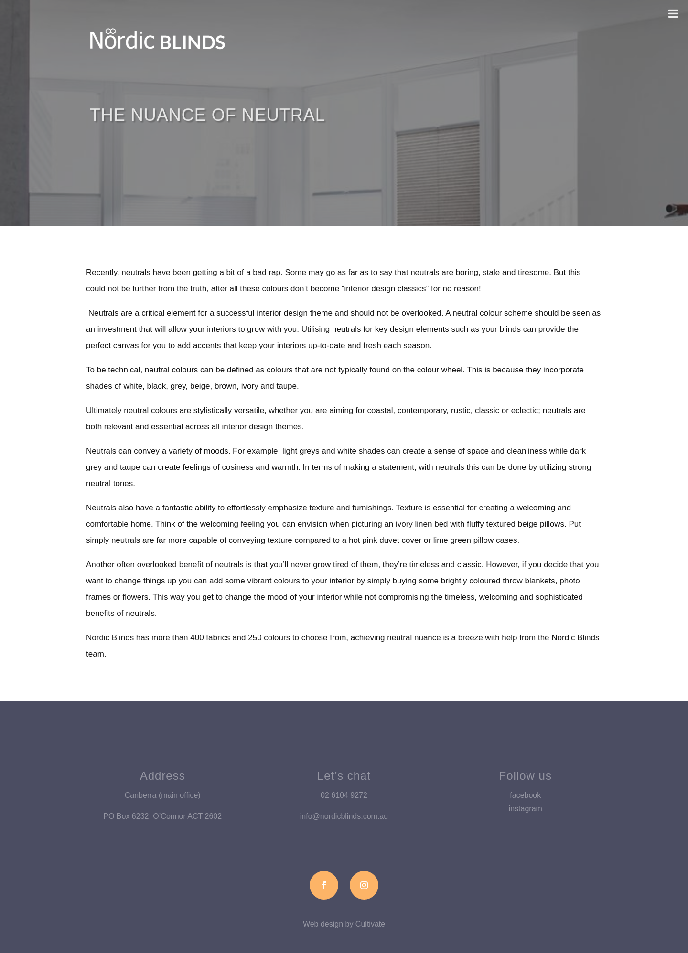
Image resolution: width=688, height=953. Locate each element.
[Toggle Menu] (673, 13)
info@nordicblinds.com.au (344, 816)
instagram (525, 809)
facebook (525, 795)
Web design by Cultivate (344, 924)
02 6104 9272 (344, 795)
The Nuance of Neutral (207, 123)
